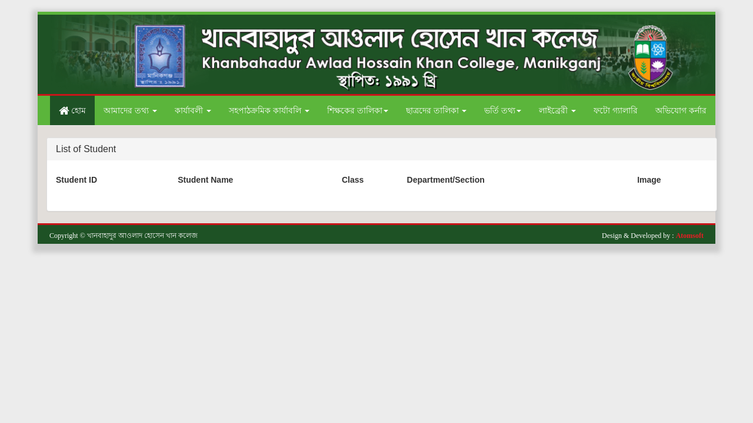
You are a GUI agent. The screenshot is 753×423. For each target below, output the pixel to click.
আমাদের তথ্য (130, 110)
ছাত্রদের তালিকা (436, 110)
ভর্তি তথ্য (502, 110)
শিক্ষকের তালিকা (357, 110)
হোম (72, 110)
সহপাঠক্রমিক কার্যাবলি (269, 110)
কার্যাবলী (193, 110)
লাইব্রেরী (557, 110)
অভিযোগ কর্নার (681, 110)
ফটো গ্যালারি (616, 110)
